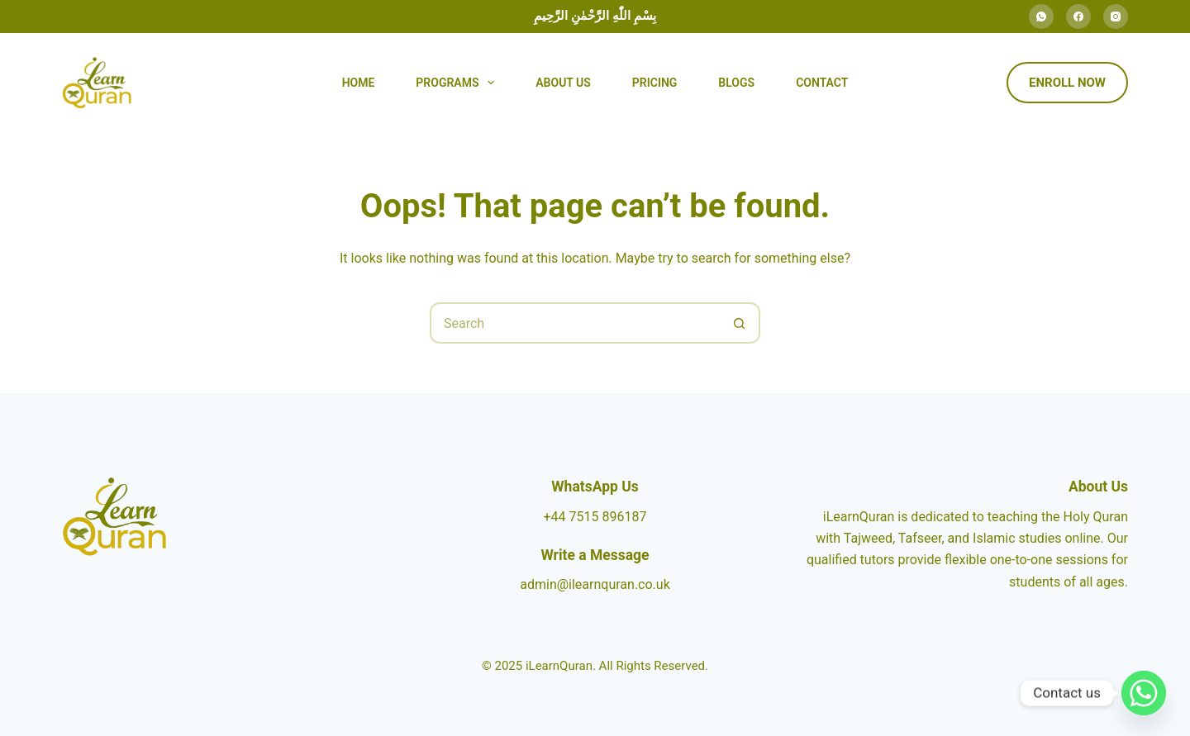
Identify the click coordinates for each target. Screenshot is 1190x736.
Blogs (736, 82)
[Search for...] (574, 323)
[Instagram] (1115, 16)
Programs (458, 83)
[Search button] (739, 323)
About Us (563, 82)
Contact (822, 82)
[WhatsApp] (1041, 16)
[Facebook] (1078, 16)
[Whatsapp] (1143, 693)
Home (358, 82)
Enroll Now (1067, 82)
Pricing (655, 82)
